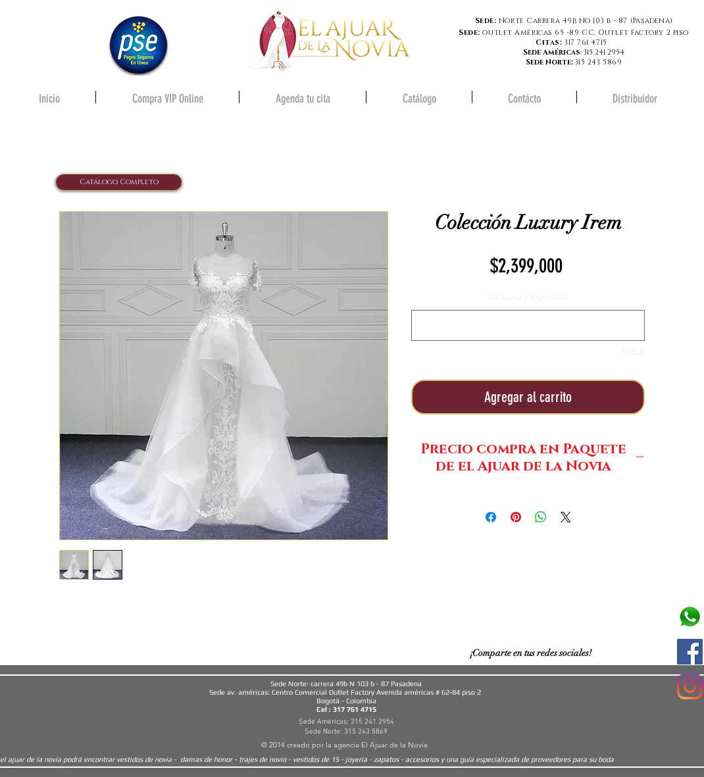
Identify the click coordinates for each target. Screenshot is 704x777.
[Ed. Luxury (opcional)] (528, 325)
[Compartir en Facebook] (491, 517)
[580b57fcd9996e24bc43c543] (690, 617)
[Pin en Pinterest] (516, 517)
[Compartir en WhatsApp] (541, 517)
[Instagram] (690, 686)
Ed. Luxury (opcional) (528, 297)
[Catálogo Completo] (118, 182)
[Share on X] (566, 517)
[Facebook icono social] (690, 651)
